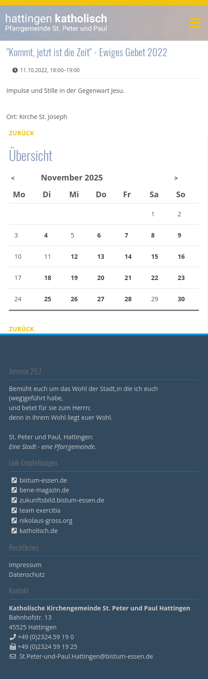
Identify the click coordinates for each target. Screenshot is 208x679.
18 (47, 277)
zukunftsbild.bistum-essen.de (61, 500)
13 (100, 256)
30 (181, 299)
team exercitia (40, 510)
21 (128, 277)
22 (154, 277)
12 (74, 256)
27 (100, 299)
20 (100, 277)
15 (154, 256)
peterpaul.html (56, 23)
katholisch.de (38, 530)
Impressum (25, 564)
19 (74, 277)
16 (181, 256)
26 (74, 299)
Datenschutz (27, 574)
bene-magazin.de (44, 490)
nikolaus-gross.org (46, 520)
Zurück (21, 133)
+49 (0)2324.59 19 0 (46, 637)
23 (181, 277)
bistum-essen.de (43, 480)
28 (128, 299)
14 (128, 256)
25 (47, 299)
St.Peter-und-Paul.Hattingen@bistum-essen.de (86, 656)
